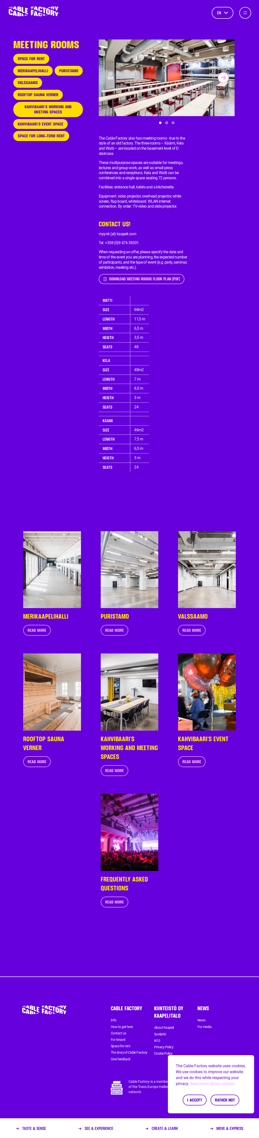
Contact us (118, 1033)
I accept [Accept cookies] (194, 1100)
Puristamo (68, 70)
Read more (37, 630)
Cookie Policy (163, 1053)
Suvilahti (160, 1034)
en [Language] (222, 12)
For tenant (118, 1040)
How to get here (122, 1027)
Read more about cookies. (212, 1083)
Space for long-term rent (41, 135)
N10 (157, 1041)
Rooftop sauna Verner (38, 94)
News (201, 1020)
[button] (160, 123)
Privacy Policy (163, 1047)
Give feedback (120, 1059)
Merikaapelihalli (33, 70)
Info (113, 1020)
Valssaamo (28, 82)
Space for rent (31, 58)
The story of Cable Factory (129, 1052)
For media (204, 1027)
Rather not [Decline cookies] (225, 1100)
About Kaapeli (164, 1028)
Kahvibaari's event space (40, 124)
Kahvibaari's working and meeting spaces (48, 109)
